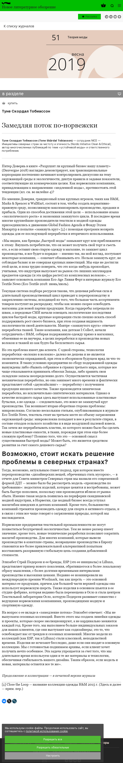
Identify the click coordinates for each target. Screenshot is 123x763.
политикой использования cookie (47, 731)
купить (10, 103)
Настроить (53, 755)
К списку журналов (19, 26)
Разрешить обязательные (53, 747)
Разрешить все (52, 739)
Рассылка (91, 16)
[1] (63, 229)
